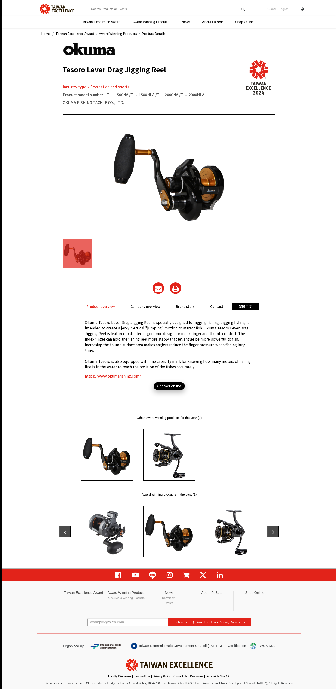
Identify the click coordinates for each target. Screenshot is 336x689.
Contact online (169, 386)
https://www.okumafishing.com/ (113, 376)
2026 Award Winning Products (126, 598)
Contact (216, 306)
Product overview (100, 306)
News (186, 22)
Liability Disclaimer (119, 676)
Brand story (185, 306)
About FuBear (212, 22)
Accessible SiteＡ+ (217, 676)
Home (46, 33)
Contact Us (180, 676)
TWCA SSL (262, 646)
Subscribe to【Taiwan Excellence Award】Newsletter (209, 622)
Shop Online (244, 22)
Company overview (145, 306)
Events (168, 603)
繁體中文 (245, 306)
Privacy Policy (162, 676)
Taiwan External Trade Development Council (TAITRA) (176, 646)
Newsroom (168, 598)
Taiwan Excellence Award (101, 22)
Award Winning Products (151, 22)
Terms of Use (142, 676)
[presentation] (65, 531)
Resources (196, 676)
